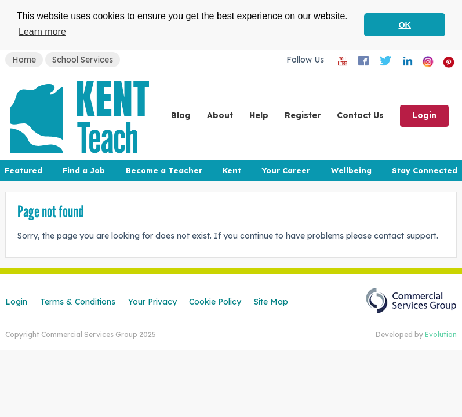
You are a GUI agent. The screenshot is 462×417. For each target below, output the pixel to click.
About (220, 114)
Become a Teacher (164, 169)
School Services (82, 59)
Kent (232, 169)
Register (303, 114)
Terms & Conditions (77, 301)
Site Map (271, 301)
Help (258, 114)
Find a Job (84, 169)
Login (424, 114)
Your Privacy (152, 301)
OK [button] (404, 25)
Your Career (285, 169)
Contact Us (360, 114)
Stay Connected (424, 169)
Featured (23, 169)
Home (24, 59)
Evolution (441, 334)
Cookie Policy (215, 301)
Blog (181, 114)
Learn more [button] (42, 31)
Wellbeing (351, 169)
